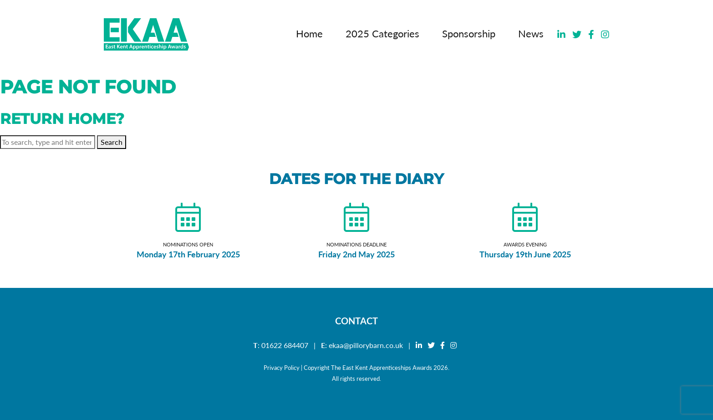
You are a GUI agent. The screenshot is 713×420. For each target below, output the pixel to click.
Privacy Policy (282, 367)
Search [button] (111, 142)
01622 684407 (284, 345)
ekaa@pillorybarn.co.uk (366, 345)
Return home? (62, 119)
